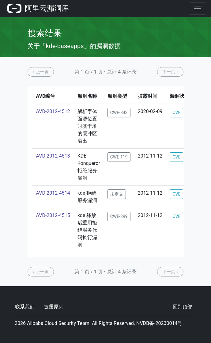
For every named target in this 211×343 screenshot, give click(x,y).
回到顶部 (182, 307)
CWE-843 (119, 112)
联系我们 (25, 307)
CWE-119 (119, 156)
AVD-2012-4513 (53, 156)
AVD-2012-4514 (53, 193)
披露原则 (53, 307)
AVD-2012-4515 (53, 215)
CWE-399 (119, 216)
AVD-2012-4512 (53, 111)
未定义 (116, 194)
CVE (176, 112)
